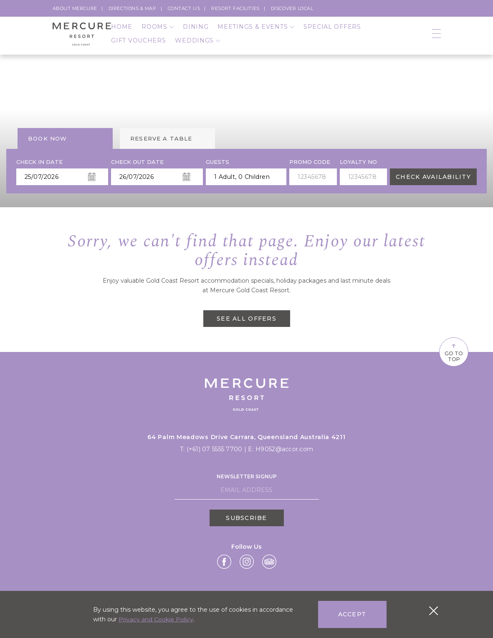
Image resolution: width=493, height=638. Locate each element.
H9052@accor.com (284, 448)
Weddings (197, 44)
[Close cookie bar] (433, 610)
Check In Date (39, 162)
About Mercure (75, 8)
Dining (195, 30)
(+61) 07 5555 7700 (215, 448)
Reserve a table (161, 138)
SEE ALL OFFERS (246, 318)
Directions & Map (133, 8)
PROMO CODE (309, 162)
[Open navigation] (436, 38)
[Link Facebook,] (224, 561)
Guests (217, 162)
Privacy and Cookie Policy (156, 619)
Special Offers (332, 30)
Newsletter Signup (247, 476)
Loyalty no (358, 162)
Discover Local (292, 8)
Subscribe (246, 517)
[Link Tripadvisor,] (269, 561)
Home (121, 30)
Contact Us (184, 8)
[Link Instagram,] (247, 561)
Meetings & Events (255, 30)
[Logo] (82, 37)
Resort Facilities (235, 8)
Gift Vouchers (138, 44)
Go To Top (451, 351)
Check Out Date (137, 162)
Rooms (158, 30)
